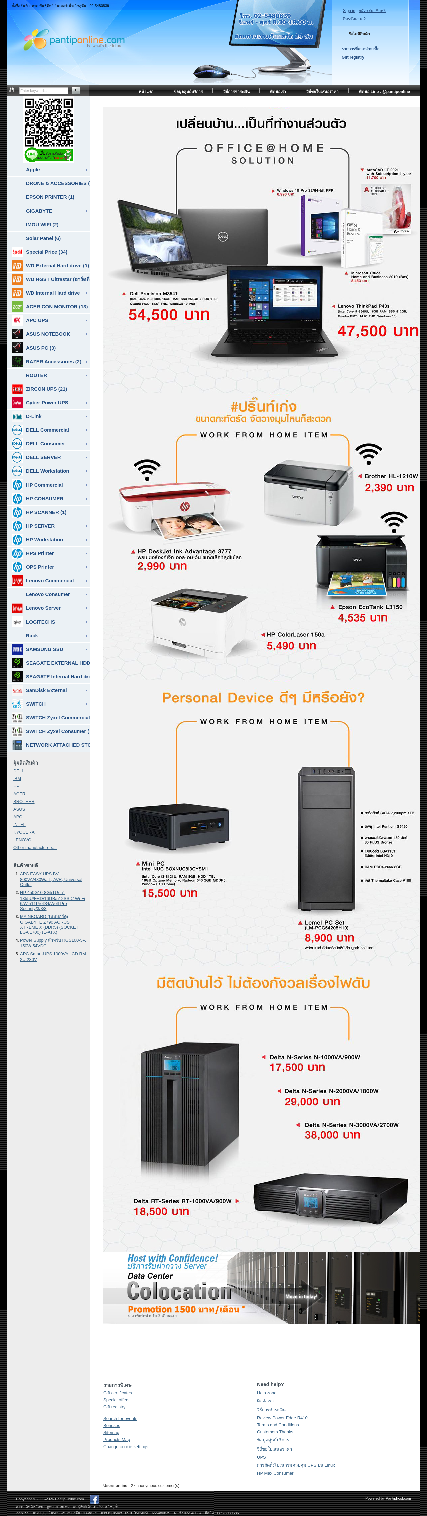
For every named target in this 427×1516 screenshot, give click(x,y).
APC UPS (30, 320)
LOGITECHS (33, 621)
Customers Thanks (275, 1431)
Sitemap (111, 1432)
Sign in (349, 10)
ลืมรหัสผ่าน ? (354, 19)
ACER (19, 793)
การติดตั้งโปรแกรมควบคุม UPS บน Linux (296, 1465)
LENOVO (22, 839)
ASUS (19, 809)
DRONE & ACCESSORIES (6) (58, 183)
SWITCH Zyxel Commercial (51, 717)
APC (17, 816)
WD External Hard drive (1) (50, 265)
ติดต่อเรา (265, 1400)
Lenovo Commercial (43, 580)
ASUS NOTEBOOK (41, 334)
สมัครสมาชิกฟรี (372, 10)
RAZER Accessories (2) (46, 361)
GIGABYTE (39, 211)
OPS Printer (33, 567)
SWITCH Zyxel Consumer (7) (51, 731)
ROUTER (36, 375)
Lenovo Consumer (48, 594)
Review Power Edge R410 (282, 1417)
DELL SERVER (36, 457)
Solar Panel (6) (43, 238)
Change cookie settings (125, 1446)
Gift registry (114, 1406)
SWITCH (29, 704)
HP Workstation (37, 539)
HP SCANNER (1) (39, 512)
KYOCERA (24, 832)
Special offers (116, 1399)
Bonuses (111, 1425)
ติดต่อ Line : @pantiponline (384, 91)
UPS (261, 1457)
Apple (33, 169)
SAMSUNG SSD (37, 649)
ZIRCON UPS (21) (39, 389)
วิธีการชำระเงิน (271, 1409)
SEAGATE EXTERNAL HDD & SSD (51, 663)
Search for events (120, 1418)
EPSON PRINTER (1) (50, 197)
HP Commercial (37, 484)
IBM (17, 778)
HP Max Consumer (275, 1473)
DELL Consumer (38, 443)
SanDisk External (39, 690)
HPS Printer (33, 553)
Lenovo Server (36, 608)
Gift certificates (117, 1392)
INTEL (19, 824)
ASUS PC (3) (34, 347)
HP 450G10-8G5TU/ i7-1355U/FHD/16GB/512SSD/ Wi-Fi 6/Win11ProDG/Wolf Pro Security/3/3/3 (52, 900)
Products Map (116, 1439)
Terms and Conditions (278, 1424)
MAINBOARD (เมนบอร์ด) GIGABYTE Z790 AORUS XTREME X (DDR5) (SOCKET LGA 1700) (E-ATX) (49, 924)
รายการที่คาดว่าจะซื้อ (360, 49)
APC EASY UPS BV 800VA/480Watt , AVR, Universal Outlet (51, 879)
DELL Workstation (40, 471)
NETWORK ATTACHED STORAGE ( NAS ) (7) (51, 745)
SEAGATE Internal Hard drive (51, 676)
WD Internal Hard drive (46, 293)
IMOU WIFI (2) (42, 224)
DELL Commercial (40, 430)
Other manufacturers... (35, 847)
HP (16, 786)
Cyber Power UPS (40, 402)
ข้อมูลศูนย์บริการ (273, 1439)
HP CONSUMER (37, 498)
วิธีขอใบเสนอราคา (274, 1449)
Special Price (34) (39, 252)
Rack (32, 635)
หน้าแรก (146, 91)
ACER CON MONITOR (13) (50, 306)
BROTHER (24, 801)
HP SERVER (33, 526)
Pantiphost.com (398, 1498)
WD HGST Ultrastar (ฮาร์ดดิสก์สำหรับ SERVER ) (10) (51, 279)
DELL (18, 770)
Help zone (267, 1392)
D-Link (27, 416)
